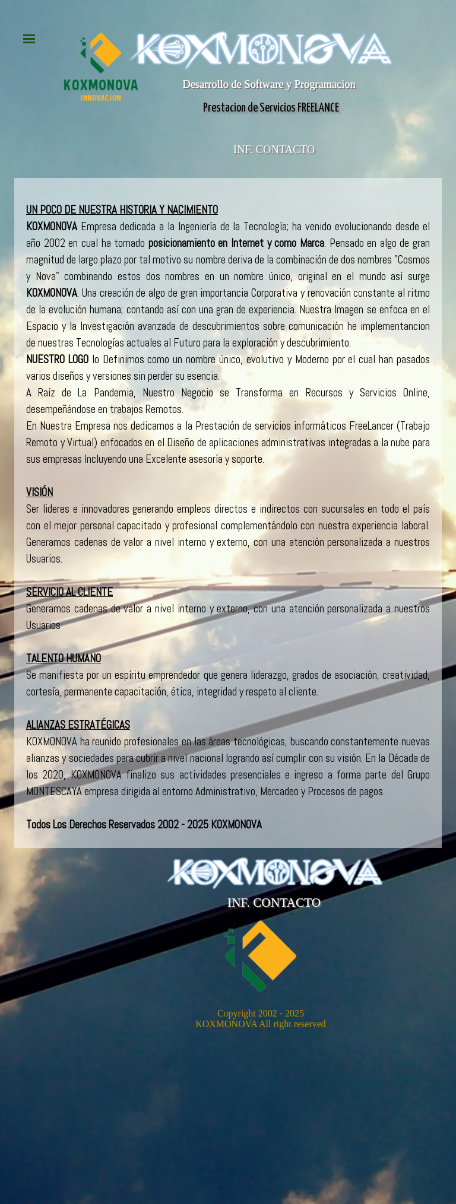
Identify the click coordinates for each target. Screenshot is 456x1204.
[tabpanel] (228, 517)
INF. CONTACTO (274, 149)
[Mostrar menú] (29, 38)
